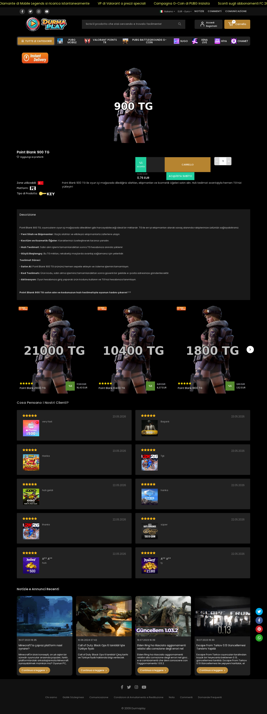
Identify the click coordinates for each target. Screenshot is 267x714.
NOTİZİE (199, 11)
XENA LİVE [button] (200, 41)
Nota (172, 697)
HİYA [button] (221, 41)
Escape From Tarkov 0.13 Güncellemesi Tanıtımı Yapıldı (220, 647)
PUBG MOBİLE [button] (67, 41)
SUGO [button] (181, 41)
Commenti (186, 697)
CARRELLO (188, 164)
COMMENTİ (215, 11)
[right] (250, 349)
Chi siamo (51, 697)
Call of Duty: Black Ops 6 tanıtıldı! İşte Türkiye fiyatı (101, 647)
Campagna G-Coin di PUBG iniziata (190, 3)
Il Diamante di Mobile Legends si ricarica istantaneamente (51, 3)
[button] (237, 24)
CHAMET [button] (239, 41)
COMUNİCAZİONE (236, 11)
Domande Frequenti (210, 697)
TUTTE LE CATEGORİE (37, 41)
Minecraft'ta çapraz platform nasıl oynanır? (40, 647)
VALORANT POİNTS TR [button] (101, 41)
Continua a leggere (34, 670)
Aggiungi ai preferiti (30, 157)
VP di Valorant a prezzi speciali (130, 3)
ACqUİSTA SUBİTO (180, 176)
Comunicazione (98, 697)
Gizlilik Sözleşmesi (73, 697)
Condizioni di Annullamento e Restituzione (138, 697)
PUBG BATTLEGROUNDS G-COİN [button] (145, 41)
